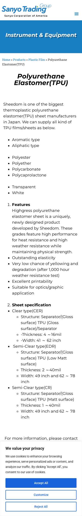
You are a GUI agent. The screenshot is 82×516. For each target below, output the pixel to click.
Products (19, 60)
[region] (41, 478)
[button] (76, 13)
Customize (41, 495)
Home (6, 60)
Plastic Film (36, 60)
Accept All (41, 483)
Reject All (41, 506)
